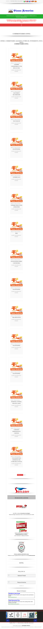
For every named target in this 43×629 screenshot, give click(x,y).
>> (24, 474)
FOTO (40, 41)
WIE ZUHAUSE (16, 121)
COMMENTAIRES (10, 41)
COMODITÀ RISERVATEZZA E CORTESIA (17, 431)
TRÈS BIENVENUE (16, 317)
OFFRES (2, 41)
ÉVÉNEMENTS (34, 41)
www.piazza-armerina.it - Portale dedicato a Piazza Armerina (21, 16)
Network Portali (22, 575)
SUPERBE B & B (16, 177)
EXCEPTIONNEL (16, 149)
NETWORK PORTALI (26, 625)
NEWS (21, 42)
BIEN (16, 233)
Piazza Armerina (21, 582)
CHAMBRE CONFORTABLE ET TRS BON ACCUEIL (16, 66)
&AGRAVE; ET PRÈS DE (22, 41)
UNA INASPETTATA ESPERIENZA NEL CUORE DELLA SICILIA (16, 460)
